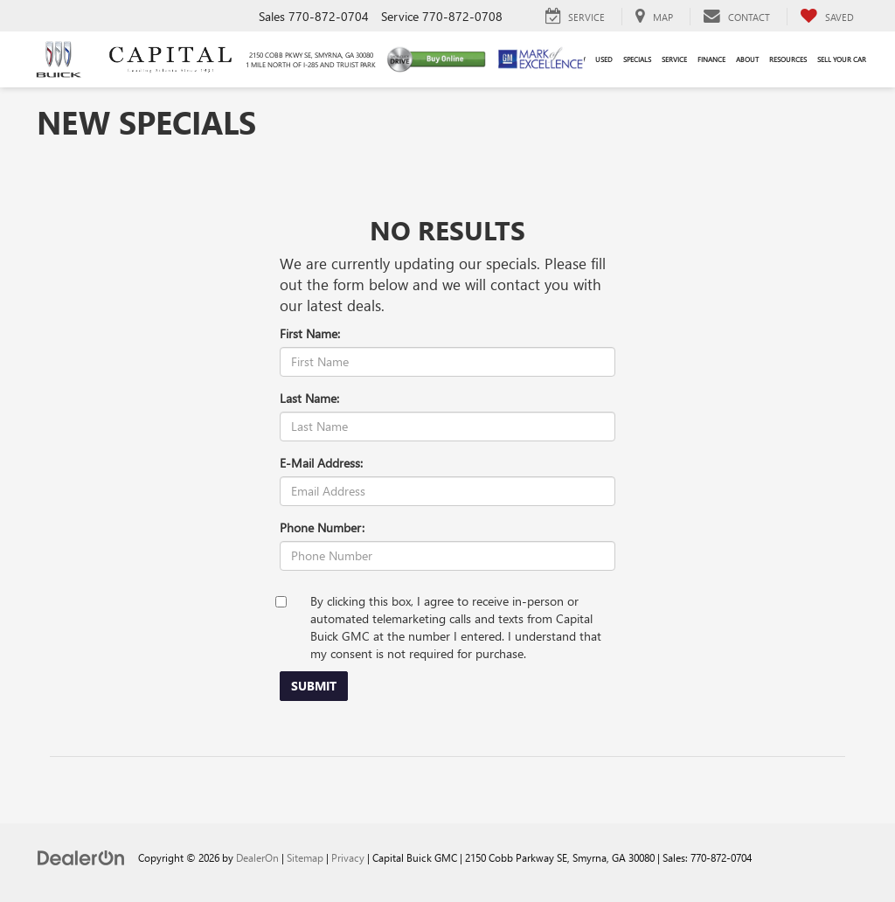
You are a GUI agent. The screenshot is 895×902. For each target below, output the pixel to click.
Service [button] (674, 59)
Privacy (347, 857)
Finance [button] (711, 59)
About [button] (747, 59)
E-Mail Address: (321, 462)
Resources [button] (788, 59)
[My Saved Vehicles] (827, 16)
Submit (313, 685)
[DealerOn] (81, 857)
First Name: (310, 333)
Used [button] (604, 59)
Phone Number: (322, 527)
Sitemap (305, 857)
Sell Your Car (841, 59)
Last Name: (309, 398)
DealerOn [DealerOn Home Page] (257, 857)
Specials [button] (637, 59)
